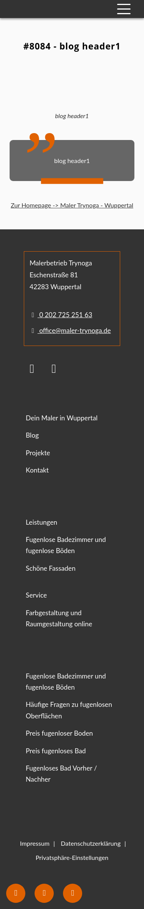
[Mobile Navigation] (124, 9)
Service (36, 595)
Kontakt (37, 470)
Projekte (38, 453)
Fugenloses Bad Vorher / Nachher (61, 773)
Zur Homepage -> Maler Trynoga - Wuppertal (72, 205)
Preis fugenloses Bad (56, 751)
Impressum (35, 843)
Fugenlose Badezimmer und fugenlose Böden (66, 545)
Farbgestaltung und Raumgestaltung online (59, 618)
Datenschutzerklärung (91, 843)
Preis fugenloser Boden (59, 733)
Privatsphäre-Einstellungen (72, 857)
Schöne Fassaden (50, 568)
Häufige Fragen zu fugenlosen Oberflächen (69, 710)
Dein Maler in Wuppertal (62, 418)
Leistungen (41, 522)
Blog (32, 435)
